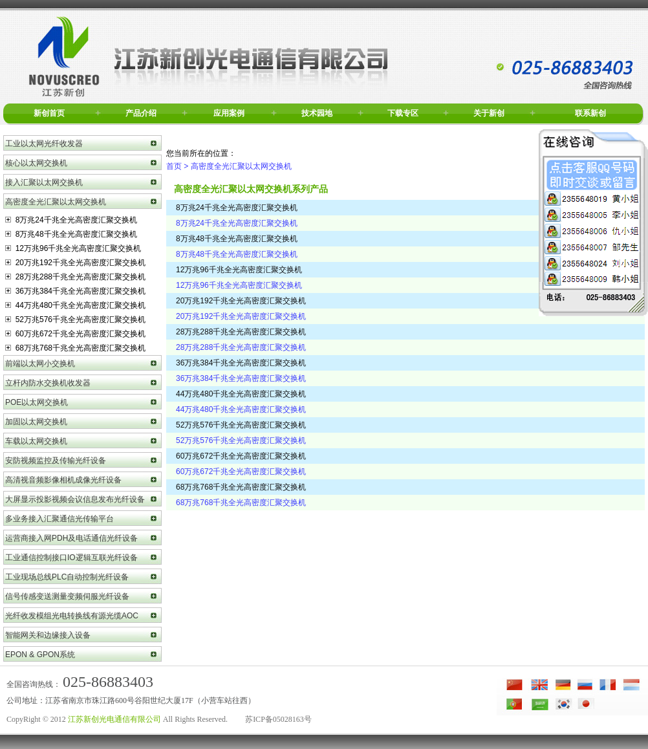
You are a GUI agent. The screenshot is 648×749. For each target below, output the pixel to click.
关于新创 (488, 113)
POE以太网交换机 (36, 402)
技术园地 (316, 113)
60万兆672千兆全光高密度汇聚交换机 (75, 333)
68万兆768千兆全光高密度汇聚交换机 (75, 348)
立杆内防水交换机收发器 (48, 382)
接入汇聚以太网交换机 (44, 182)
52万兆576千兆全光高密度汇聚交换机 (75, 319)
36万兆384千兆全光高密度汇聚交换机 (75, 291)
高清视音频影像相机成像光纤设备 (63, 479)
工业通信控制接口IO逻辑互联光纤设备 (71, 557)
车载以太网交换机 (36, 441)
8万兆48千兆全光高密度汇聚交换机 (71, 234)
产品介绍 (141, 113)
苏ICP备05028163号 (278, 719)
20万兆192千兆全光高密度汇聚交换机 (75, 262)
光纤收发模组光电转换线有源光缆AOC (71, 615)
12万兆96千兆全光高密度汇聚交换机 (73, 248)
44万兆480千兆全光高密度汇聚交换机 (75, 305)
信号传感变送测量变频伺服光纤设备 (67, 596)
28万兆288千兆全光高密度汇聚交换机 (75, 276)
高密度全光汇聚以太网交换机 (55, 201)
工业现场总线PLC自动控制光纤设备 (67, 576)
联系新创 (590, 113)
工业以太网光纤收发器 (44, 143)
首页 (174, 166)
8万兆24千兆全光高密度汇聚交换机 (71, 219)
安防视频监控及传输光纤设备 (55, 460)
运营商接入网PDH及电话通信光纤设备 (71, 538)
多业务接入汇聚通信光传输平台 (59, 518)
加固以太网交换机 (36, 421)
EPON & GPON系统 (40, 654)
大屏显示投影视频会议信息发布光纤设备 (75, 499)
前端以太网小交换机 (40, 363)
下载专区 (402, 113)
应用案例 (228, 113)
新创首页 (49, 113)
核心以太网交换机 (36, 163)
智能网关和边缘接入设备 (48, 635)
